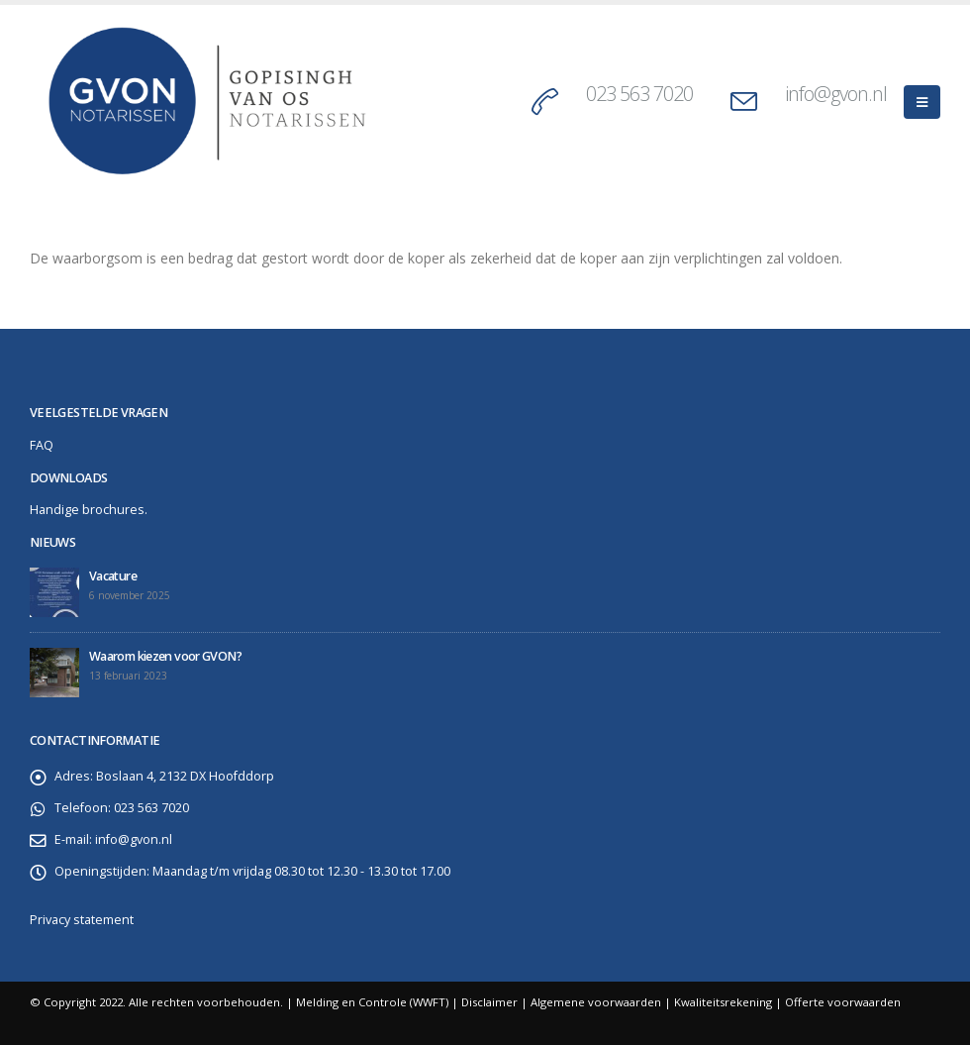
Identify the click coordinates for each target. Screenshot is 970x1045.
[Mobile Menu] (922, 102)
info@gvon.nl (836, 93)
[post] (54, 592)
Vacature (113, 576)
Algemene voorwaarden (596, 1001)
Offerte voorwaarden (843, 1001)
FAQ (41, 445)
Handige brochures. (88, 509)
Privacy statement (82, 919)
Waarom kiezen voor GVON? (165, 656)
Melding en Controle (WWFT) (372, 1001)
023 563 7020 (639, 93)
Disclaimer (489, 1001)
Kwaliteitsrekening (723, 1001)
